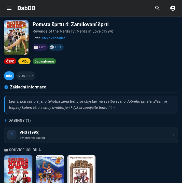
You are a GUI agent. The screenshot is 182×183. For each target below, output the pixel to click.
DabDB (26, 8)
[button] (9, 75)
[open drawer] (9, 8)
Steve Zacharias (53, 38)
